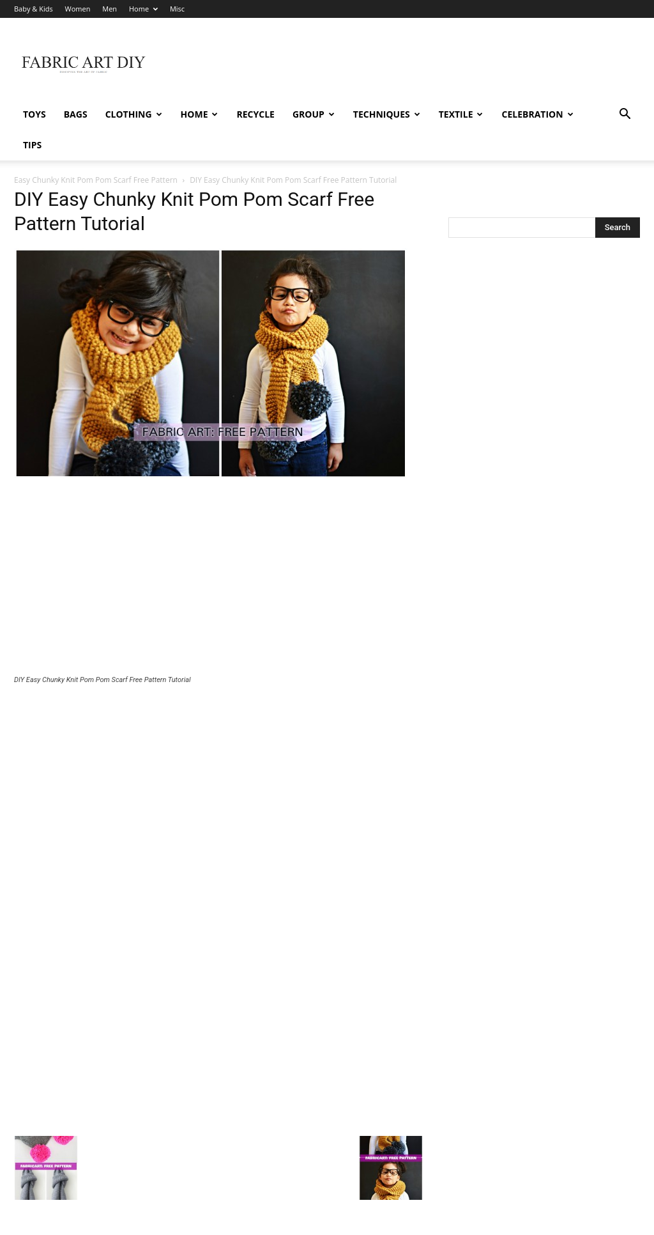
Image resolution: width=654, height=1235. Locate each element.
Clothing (133, 114)
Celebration (537, 114)
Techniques (386, 114)
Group (314, 114)
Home (143, 8)
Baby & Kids (33, 8)
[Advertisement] (218, 547)
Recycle (255, 114)
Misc (177, 8)
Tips (32, 145)
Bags (75, 114)
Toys (34, 114)
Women (78, 8)
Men (109, 8)
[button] (624, 115)
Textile (461, 114)
